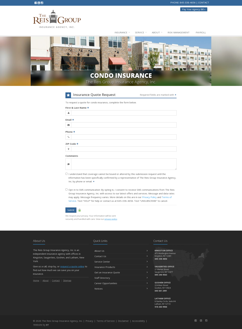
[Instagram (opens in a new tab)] (42, 3)
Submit (70, 210)
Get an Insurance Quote (121, 272)
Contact (56, 280)
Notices (121, 288)
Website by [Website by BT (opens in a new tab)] (41, 324)
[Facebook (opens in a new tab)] (36, 3)
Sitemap (67, 280)
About (157, 32)
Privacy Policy (149, 197)
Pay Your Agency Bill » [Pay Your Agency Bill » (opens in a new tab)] (193, 9)
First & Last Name (77, 107)
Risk (179, 32)
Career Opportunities (121, 283)
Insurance (122, 32)
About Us (121, 250)
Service (141, 32)
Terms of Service (105, 320)
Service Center (121, 261)
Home (36, 280)
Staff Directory (121, 277)
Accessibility (138, 320)
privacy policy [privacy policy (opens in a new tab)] (110, 219)
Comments (71, 155)
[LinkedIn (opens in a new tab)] (39, 3)
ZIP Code (71, 143)
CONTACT (203, 2)
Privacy (89, 320)
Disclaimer (123, 320)
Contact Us (121, 256)
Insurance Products (121, 267)
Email (69, 119)
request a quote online (72, 266)
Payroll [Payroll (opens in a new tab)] (201, 32)
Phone (70, 131)
